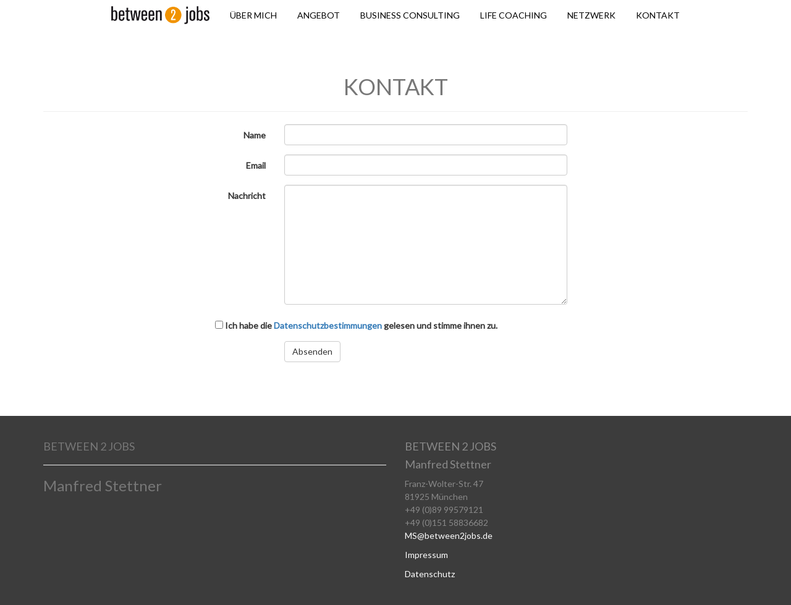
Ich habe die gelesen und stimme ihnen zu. (356, 325)
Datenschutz (430, 574)
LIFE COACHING (513, 15)
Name (254, 135)
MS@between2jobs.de (449, 535)
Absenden (312, 351)
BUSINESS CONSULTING (410, 15)
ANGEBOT (318, 15)
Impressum (426, 554)
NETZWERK (591, 15)
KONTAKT (658, 15)
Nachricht (247, 195)
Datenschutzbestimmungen (328, 325)
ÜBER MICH (253, 15)
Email (256, 165)
